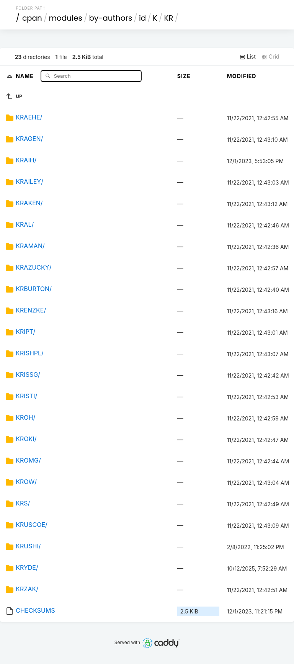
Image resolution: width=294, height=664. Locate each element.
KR (168, 18)
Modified (241, 76)
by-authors (110, 18)
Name (25, 75)
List (247, 56)
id (142, 18)
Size (184, 76)
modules (65, 18)
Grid (270, 56)
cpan (32, 18)
